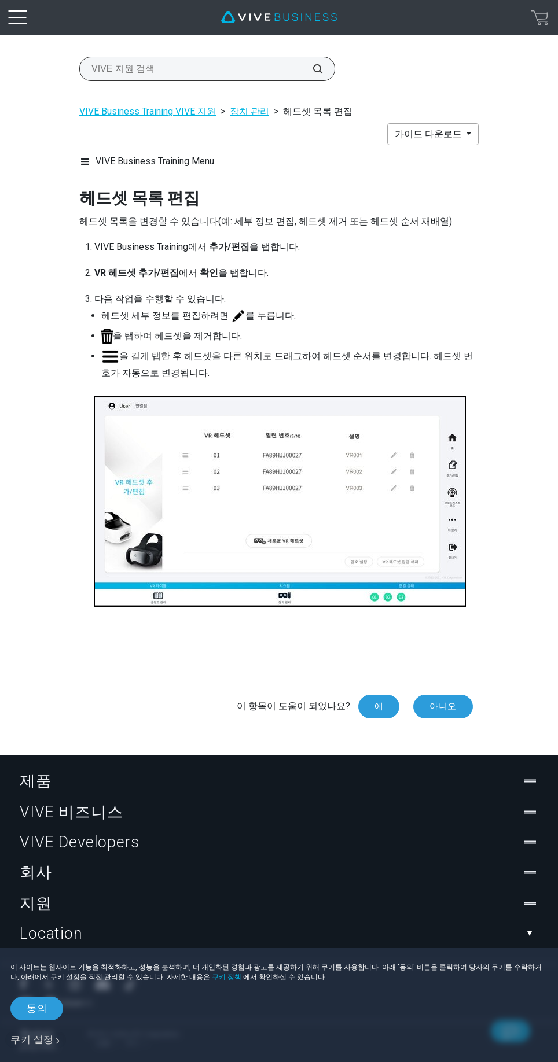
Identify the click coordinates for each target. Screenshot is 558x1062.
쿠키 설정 (32, 1039)
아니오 (443, 706)
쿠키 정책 (226, 977)
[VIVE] (279, 17)
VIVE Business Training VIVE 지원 (147, 111)
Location (279, 933)
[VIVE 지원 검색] (311, 68)
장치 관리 (249, 111)
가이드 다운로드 (429, 133)
